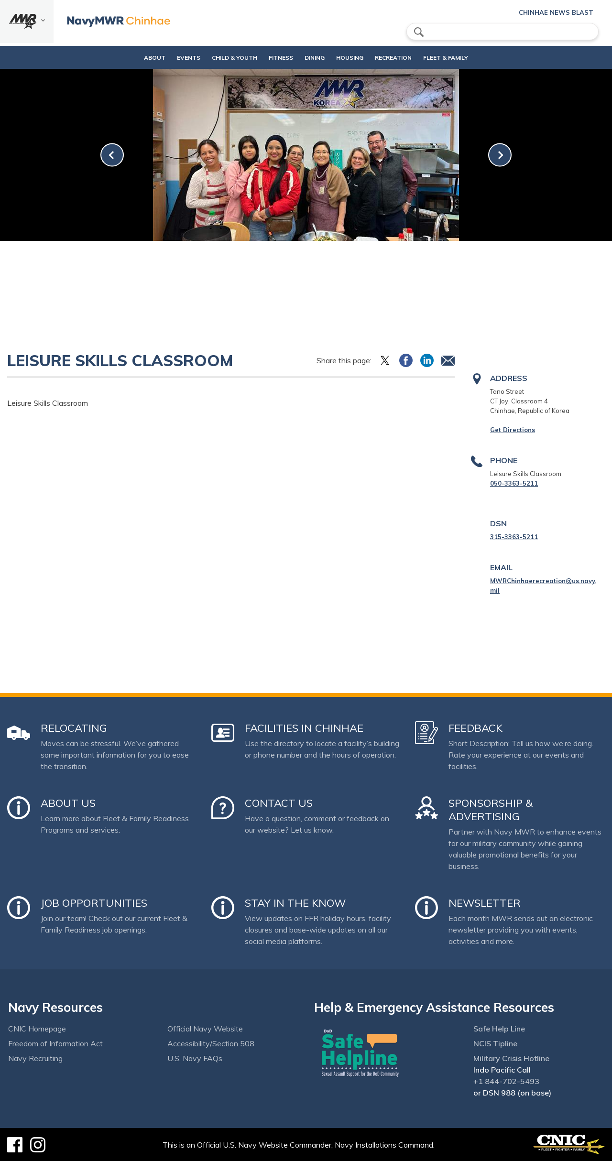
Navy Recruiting (35, 1058)
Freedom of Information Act (55, 1043)
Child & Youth (214, 57)
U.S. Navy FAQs (194, 1058)
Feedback (475, 728)
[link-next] (500, 155)
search (419, 32)
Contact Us (279, 803)
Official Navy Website (205, 1028)
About (126, 57)
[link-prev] (112, 155)
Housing (354, 57)
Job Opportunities (94, 903)
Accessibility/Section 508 (210, 1043)
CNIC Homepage (37, 1028)
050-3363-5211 (514, 483)
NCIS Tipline (495, 1043)
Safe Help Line (499, 1028)
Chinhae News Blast (556, 12)
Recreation (405, 57)
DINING (311, 57)
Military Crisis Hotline (511, 1058)
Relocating (74, 728)
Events (168, 57)
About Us (68, 803)
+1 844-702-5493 (506, 1081)
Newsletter (484, 903)
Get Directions (512, 430)
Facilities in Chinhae (304, 728)
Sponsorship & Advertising (490, 809)
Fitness (269, 57)
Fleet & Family (466, 57)
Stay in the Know (295, 903)
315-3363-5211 (514, 537)
